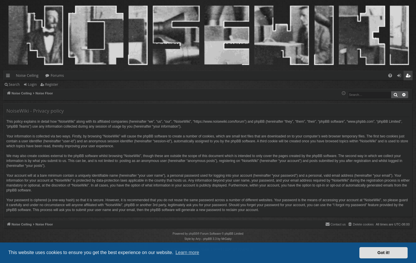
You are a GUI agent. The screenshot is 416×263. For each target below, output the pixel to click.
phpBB (193, 233)
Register (51, 84)
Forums (57, 75)
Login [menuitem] (400, 76)
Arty (198, 238)
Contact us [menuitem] (335, 224)
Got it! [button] (384, 252)
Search (14, 84)
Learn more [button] (187, 252)
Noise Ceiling (27, 75)
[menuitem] (390, 75)
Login (32, 84)
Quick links (9, 76)
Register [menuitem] (409, 76)
